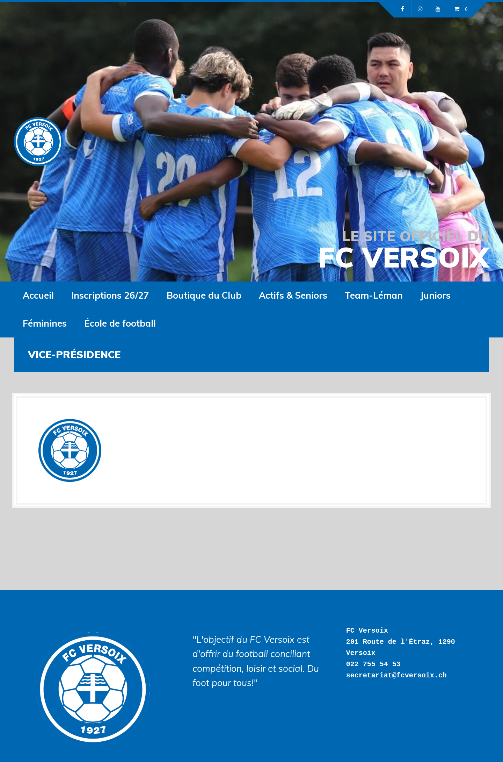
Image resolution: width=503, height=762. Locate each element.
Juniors (435, 295)
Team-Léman (374, 295)
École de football (120, 323)
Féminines (45, 323)
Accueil (38, 295)
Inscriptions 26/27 (110, 295)
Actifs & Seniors (293, 295)
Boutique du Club (204, 295)
